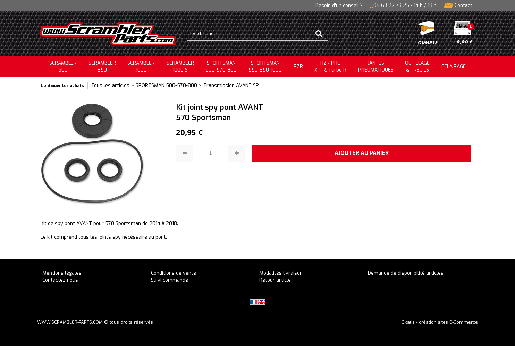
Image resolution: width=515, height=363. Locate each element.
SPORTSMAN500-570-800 (221, 66)
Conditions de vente (173, 273)
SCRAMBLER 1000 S (180, 66)
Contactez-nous (60, 280)
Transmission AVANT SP (231, 85)
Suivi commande (169, 280)
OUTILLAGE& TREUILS (417, 66)
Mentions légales (62, 273)
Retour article (275, 280)
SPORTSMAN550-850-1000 (265, 66)
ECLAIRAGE (453, 66)
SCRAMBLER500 (63, 66)
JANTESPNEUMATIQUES (376, 66)
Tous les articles (110, 85)
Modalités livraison (281, 273)
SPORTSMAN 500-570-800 (166, 85)
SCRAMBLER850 (102, 66)
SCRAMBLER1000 (141, 66)
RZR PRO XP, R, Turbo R (330, 66)
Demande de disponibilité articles (406, 273)
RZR (298, 66)
